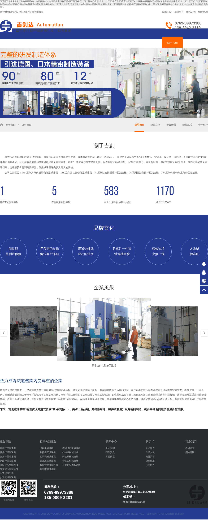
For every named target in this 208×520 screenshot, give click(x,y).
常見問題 (110, 456)
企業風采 (187, 124)
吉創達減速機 (103, 42)
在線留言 (179, 11)
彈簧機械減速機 (48, 469)
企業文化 (155, 124)
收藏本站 (167, 11)
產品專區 (5, 441)
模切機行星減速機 (71, 448)
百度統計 (180, 513)
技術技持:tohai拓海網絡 (160, 513)
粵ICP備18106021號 (134, 502)
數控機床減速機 (48, 452)
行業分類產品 (48, 441)
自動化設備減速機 (71, 465)
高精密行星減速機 (9, 465)
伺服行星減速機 (8, 452)
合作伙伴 (203, 124)
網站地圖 (203, 11)
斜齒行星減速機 (8, 460)
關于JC (150, 441)
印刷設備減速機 (70, 460)
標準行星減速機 (8, 448)
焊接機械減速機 (70, 456)
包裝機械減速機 (48, 456)
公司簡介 (139, 124)
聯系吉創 (191, 11)
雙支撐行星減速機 (9, 469)
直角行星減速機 (8, 456)
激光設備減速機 (48, 460)
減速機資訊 (150, 42)
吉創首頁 (11, 42)
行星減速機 (32, 42)
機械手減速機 (46, 448)
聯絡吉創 (193, 42)
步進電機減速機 (8, 477)
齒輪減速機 (55, 42)
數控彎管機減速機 (49, 465)
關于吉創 (172, 42)
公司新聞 (110, 448)
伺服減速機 (78, 42)
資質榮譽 (171, 124)
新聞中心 (111, 441)
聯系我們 (191, 441)
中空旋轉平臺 (7, 473)
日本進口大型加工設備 (104, 365)
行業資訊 (110, 452)
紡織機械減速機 (70, 452)
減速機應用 (127, 42)
